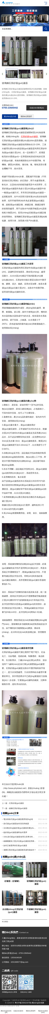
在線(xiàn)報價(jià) (37, 108)
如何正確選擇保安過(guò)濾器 (15, 845)
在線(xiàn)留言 (18, 1009)
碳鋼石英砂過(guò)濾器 (18, 808)
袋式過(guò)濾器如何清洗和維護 (16, 824)
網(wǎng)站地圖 (38, 1003)
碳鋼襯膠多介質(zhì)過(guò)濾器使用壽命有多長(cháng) (19, 841)
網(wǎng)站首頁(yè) (6, 1010)
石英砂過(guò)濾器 (16, 803)
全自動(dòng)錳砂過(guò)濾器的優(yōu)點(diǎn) (19, 828)
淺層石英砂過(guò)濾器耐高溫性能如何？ (19, 850)
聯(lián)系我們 (26, 116)
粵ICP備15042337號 (23, 1003)
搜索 (46, 28)
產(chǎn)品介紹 (10, 116)
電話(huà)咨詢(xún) (43, 1010)
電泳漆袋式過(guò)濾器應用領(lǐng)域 (18, 819)
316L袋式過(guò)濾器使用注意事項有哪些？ (19, 837)
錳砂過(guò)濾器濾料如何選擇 (15, 832)
